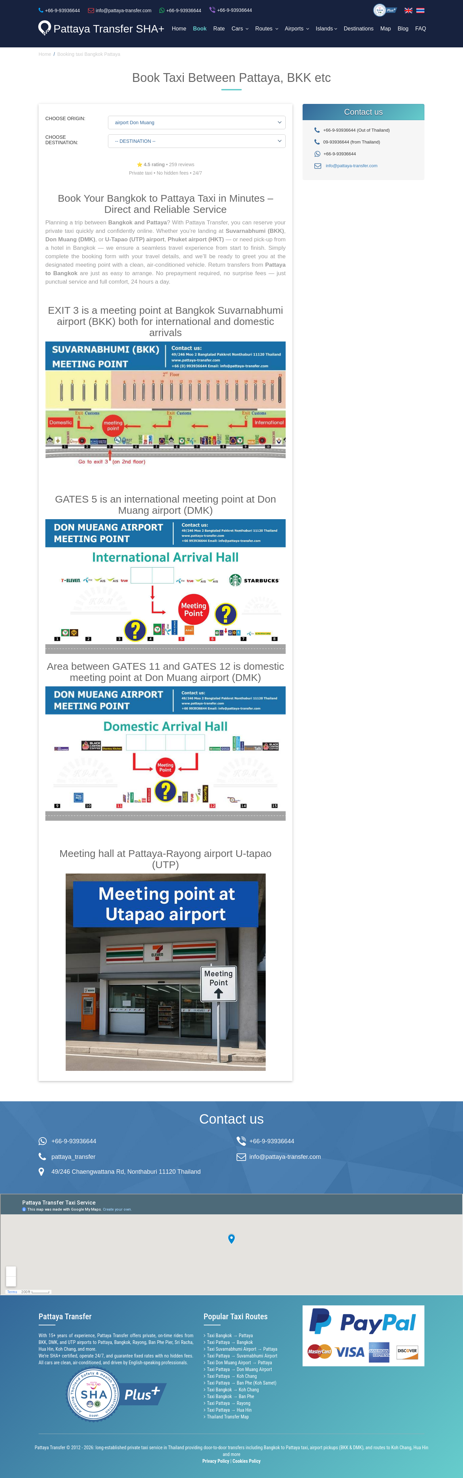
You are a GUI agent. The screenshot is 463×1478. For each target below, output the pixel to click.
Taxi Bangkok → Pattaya (230, 1335)
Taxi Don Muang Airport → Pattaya (239, 1362)
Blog (403, 28)
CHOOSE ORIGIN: (65, 118)
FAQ (420, 28)
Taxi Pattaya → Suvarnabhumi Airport (242, 1356)
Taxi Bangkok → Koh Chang (233, 1389)
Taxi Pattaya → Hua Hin (229, 1410)
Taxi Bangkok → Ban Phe (230, 1396)
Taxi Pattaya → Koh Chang (232, 1376)
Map (385, 28)
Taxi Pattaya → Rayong (228, 1403)
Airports (297, 28)
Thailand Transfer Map (228, 1416)
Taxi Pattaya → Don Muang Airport (239, 1369)
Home (179, 28)
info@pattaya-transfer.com (352, 165)
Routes (266, 28)
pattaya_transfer (73, 1156)
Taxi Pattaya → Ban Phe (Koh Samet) (242, 1383)
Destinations (359, 28)
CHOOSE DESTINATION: (61, 139)
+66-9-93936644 (73, 1141)
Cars (240, 28)
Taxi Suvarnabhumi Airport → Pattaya (242, 1349)
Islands (326, 28)
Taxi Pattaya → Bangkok (230, 1342)
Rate (219, 28)
